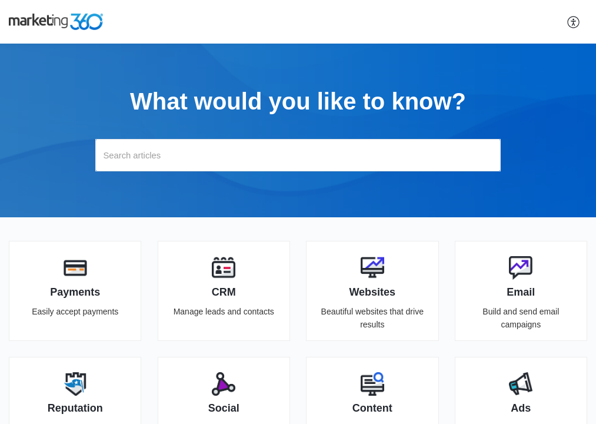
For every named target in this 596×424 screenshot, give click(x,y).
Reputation (75, 408)
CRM (224, 292)
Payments (75, 292)
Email (521, 292)
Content (372, 408)
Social (223, 408)
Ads (521, 408)
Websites (372, 292)
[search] (298, 155)
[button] (574, 21)
